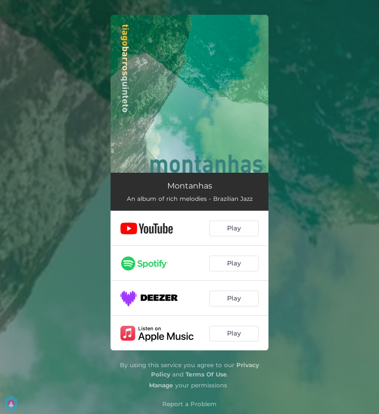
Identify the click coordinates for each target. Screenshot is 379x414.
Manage (161, 385)
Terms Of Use (206, 374)
